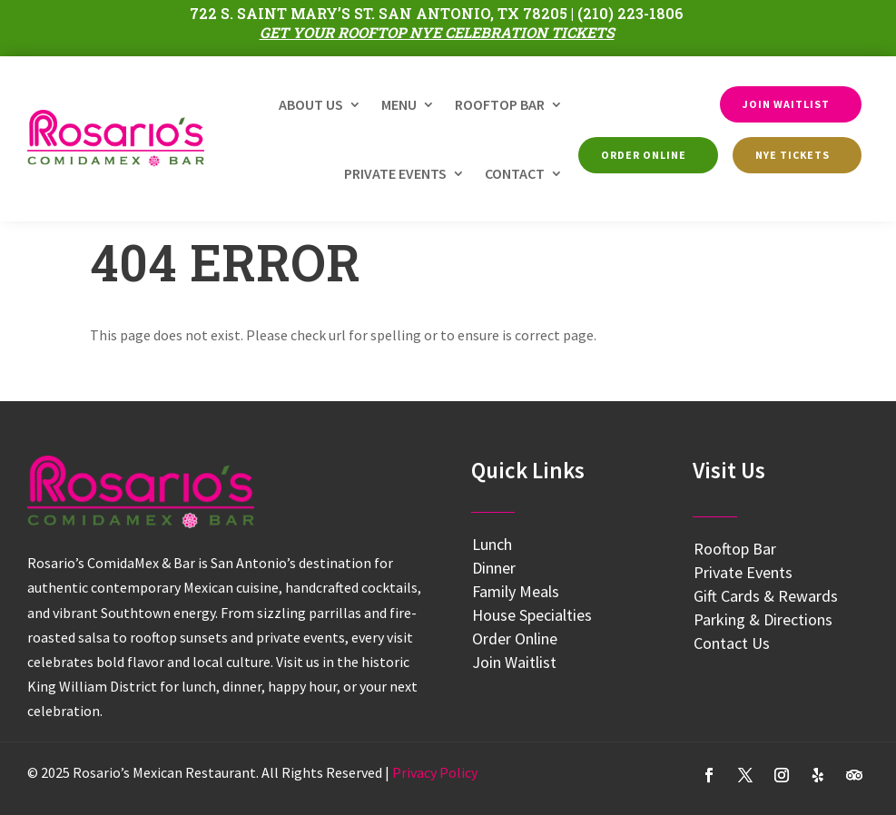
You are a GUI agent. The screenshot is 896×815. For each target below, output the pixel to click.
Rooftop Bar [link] (500, 104)
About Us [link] (311, 104)
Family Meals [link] (515, 591)
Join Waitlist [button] (786, 104)
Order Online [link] (514, 638)
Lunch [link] (492, 544)
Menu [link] (399, 104)
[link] (115, 138)
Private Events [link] (395, 173)
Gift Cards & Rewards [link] (766, 595)
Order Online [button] (643, 155)
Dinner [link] (494, 567)
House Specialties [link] (532, 614)
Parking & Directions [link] (763, 619)
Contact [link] (515, 173)
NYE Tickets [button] (792, 155)
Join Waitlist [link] (514, 662)
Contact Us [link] (732, 643)
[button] (709, 775)
